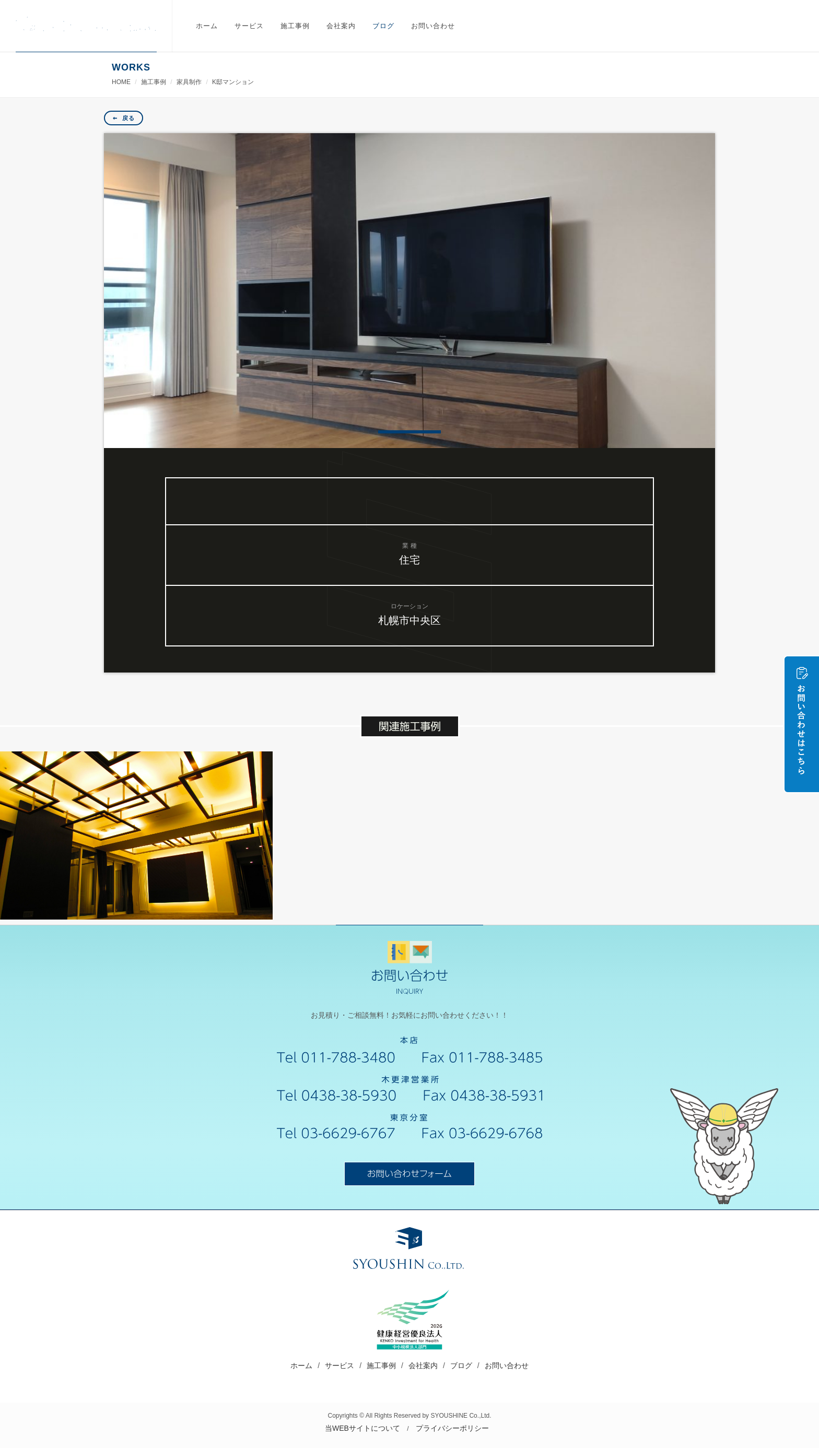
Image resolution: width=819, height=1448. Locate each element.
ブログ (461, 1365)
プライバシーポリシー (452, 1428)
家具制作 (189, 82)
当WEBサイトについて (362, 1428)
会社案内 (423, 1365)
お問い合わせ (507, 1365)
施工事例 (153, 82)
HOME (121, 82)
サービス (339, 1365)
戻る (123, 118)
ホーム (301, 1365)
